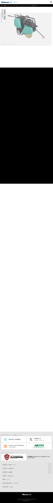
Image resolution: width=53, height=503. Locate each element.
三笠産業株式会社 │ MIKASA (26, 494)
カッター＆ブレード (16, 5)
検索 (47, 2)
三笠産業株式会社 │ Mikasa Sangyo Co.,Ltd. (6, 2)
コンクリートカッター (26, 5)
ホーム (1, 5)
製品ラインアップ (7, 5)
